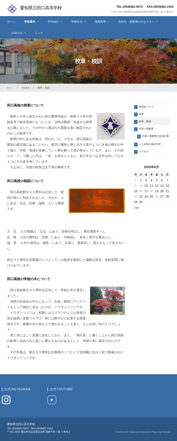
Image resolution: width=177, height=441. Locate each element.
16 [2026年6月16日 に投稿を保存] (141, 198)
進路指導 (100, 21)
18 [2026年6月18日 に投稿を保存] (151, 198)
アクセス (145, 158)
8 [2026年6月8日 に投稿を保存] (136, 193)
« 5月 (136, 215)
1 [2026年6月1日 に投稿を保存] (136, 187)
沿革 (142, 114)
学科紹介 (53, 21)
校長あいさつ (148, 107)
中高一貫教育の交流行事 (155, 140)
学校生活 (76, 21)
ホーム (11, 21)
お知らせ (17, 32)
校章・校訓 (146, 122)
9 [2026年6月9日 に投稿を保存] (141, 193)
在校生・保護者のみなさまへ (136, 21)
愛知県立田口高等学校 (44, 7)
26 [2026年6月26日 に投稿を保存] (156, 204)
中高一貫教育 (148, 130)
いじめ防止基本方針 (152, 150)
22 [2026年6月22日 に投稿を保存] (135, 204)
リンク (39, 32)
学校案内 (29, 21)
